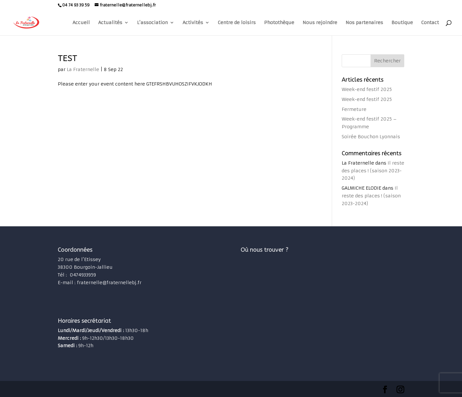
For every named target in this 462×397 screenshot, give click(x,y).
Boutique (402, 22)
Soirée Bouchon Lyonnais (371, 137)
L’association (152, 22)
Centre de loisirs (237, 22)
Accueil (81, 22)
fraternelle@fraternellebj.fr (109, 282)
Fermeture (354, 109)
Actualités (110, 22)
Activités (193, 22)
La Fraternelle (83, 69)
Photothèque (279, 22)
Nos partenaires (364, 22)
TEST (67, 58)
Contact (430, 22)
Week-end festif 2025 (367, 89)
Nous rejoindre (320, 22)
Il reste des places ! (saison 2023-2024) (373, 170)
